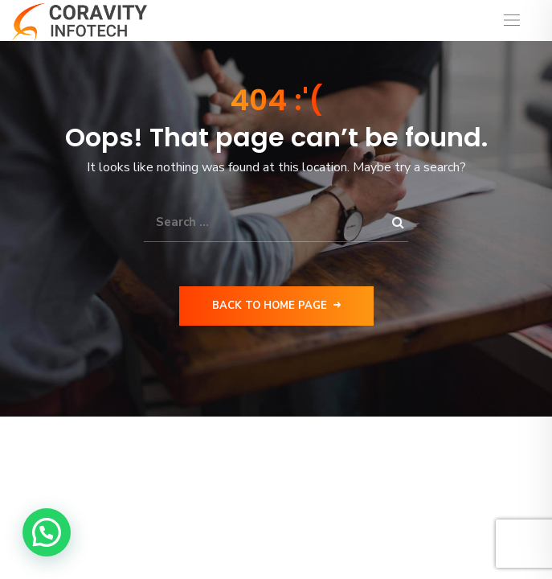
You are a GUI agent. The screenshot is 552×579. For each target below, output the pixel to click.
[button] (46, 532)
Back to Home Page (276, 305)
